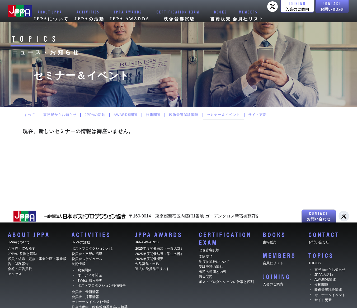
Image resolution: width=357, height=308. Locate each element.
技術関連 (172, 115)
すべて (31, 115)
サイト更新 (291, 115)
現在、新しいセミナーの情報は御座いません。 (78, 131)
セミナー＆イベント (252, 115)
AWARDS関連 (140, 115)
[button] (297, 6)
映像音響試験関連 (207, 115)
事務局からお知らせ (66, 115)
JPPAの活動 (106, 115)
